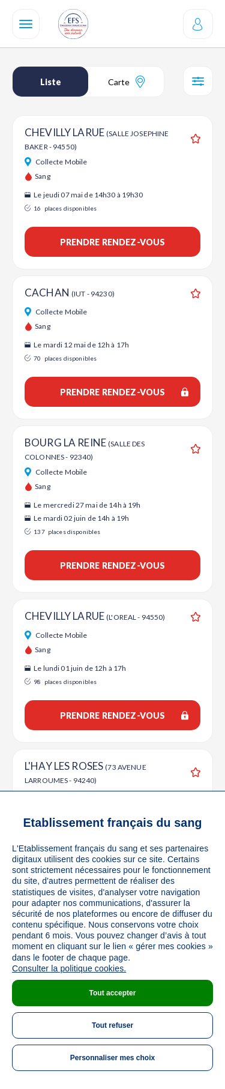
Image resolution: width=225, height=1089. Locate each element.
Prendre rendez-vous (113, 242)
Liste (50, 82)
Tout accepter (112, 993)
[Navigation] (26, 24)
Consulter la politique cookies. (69, 968)
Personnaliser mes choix (112, 1058)
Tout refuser (112, 1025)
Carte (126, 82)
